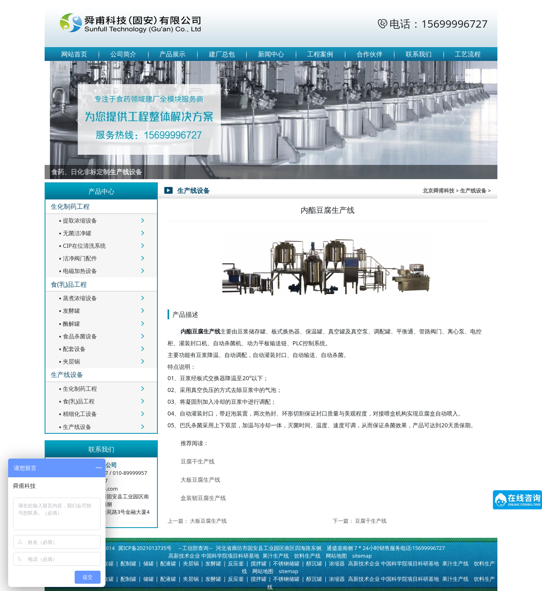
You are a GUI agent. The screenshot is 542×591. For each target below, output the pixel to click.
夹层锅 (68, 361)
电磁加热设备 (77, 271)
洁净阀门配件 (77, 258)
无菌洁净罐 (74, 233)
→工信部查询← (195, 548)
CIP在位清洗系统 (81, 245)
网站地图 (336, 555)
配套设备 (71, 349)
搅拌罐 (259, 563)
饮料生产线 (307, 555)
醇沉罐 (314, 563)
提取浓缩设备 (77, 220)
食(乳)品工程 (69, 284)
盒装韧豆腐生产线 (203, 498)
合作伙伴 (370, 54)
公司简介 (123, 54)
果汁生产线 (275, 555)
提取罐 (106, 563)
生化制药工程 (70, 206)
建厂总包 (222, 54)
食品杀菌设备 (77, 336)
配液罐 (168, 563)
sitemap (362, 555)
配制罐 (128, 563)
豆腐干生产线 (198, 461)
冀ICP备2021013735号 (145, 548)
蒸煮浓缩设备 (77, 298)
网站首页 (74, 54)
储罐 (148, 563)
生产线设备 (67, 374)
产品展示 (172, 54)
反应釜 (236, 563)
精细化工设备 (77, 414)
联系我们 (419, 54)
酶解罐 (68, 323)
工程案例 (320, 54)
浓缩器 (337, 563)
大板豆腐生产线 (200, 479)
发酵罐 (68, 310)
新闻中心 (271, 54)
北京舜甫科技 (438, 190)
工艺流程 (468, 54)
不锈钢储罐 (286, 563)
